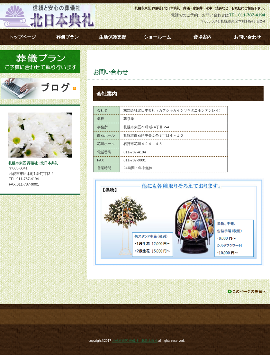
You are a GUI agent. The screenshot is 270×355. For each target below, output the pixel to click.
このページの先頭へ (247, 291)
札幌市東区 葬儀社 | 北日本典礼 (58, 16)
